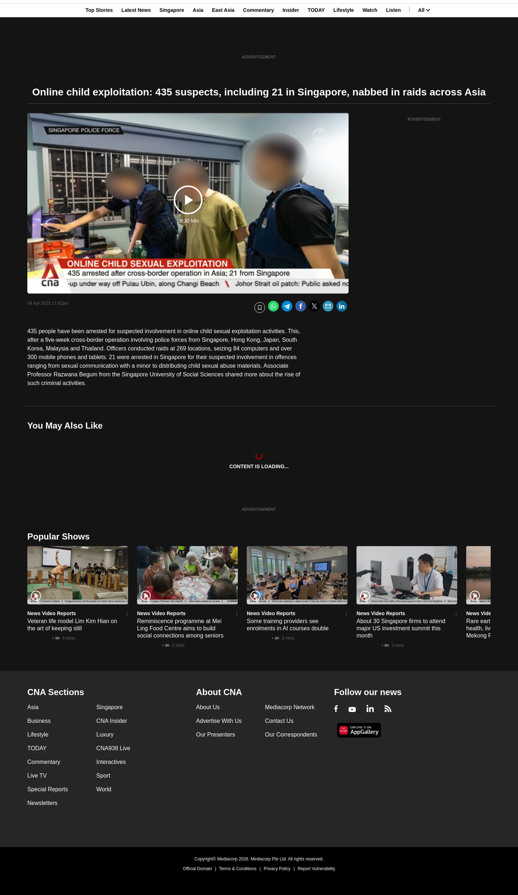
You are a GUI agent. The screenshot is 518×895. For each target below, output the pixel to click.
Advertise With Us (219, 721)
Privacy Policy (277, 868)
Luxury (105, 734)
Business (39, 721)
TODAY (316, 41)
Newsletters (42, 803)
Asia (198, 41)
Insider (290, 41)
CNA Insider (111, 721)
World (104, 789)
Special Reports (47, 789)
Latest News (136, 41)
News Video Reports (51, 613)
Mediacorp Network (290, 707)
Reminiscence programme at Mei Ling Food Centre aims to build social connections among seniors (180, 628)
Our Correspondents (291, 734)
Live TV (37, 776)
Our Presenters (215, 734)
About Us (208, 707)
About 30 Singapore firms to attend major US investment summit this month (400, 628)
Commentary (258, 41)
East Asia (223, 41)
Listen (393, 41)
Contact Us (279, 721)
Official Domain (197, 868)
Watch (370, 41)
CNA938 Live (113, 748)
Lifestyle (343, 41)
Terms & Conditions (237, 868)
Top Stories (99, 41)
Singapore (171, 41)
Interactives (111, 762)
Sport (103, 776)
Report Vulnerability (316, 868)
